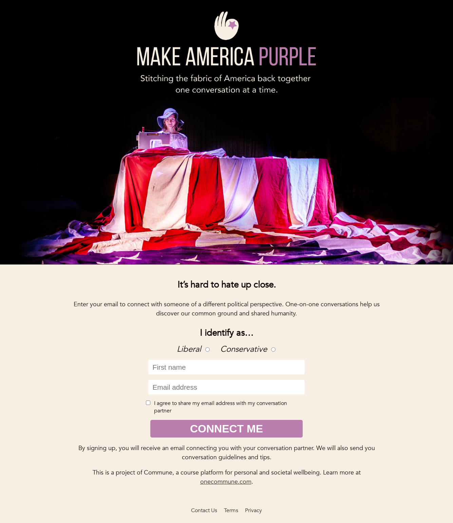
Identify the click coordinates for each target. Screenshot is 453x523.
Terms (231, 510)
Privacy (253, 510)
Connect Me (226, 429)
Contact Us (204, 510)
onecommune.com (225, 482)
